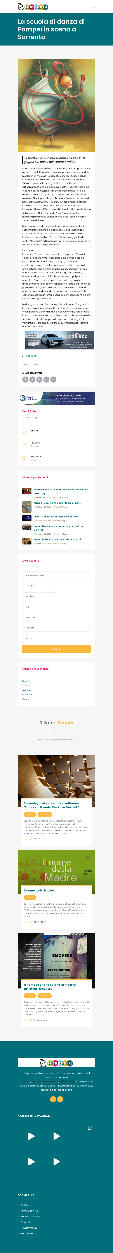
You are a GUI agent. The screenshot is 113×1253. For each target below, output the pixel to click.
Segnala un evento (32, 1216)
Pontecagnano (40, 1020)
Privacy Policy (29, 1228)
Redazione (30, 355)
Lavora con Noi (29, 1211)
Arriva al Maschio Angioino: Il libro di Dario (57, 502)
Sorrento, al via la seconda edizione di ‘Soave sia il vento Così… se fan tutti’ (52, 805)
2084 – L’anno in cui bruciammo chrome (56, 516)
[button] (39, 585)
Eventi (33, 460)
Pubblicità (27, 1233)
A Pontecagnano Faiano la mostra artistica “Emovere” (50, 987)
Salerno (26, 685)
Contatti (26, 1222)
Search (57, 649)
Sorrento (34, 446)
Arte (26, 364)
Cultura (44, 814)
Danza (35, 364)
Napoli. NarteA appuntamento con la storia (58, 539)
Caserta (26, 699)
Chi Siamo (27, 1205)
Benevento (28, 694)
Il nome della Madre (39, 890)
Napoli (58, 497)
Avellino (26, 690)
